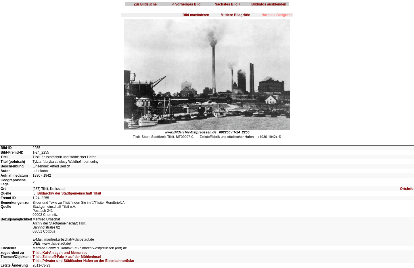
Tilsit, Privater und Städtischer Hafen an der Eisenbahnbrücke (83, 261)
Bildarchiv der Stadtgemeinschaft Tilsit (69, 193)
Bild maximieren (196, 15)
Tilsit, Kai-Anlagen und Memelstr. (59, 253)
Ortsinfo (406, 189)
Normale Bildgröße (277, 15)
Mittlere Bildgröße (235, 15)
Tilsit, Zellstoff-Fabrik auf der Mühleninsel (66, 257)
